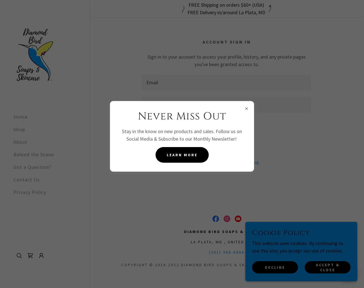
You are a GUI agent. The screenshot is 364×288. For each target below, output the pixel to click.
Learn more (182, 154)
